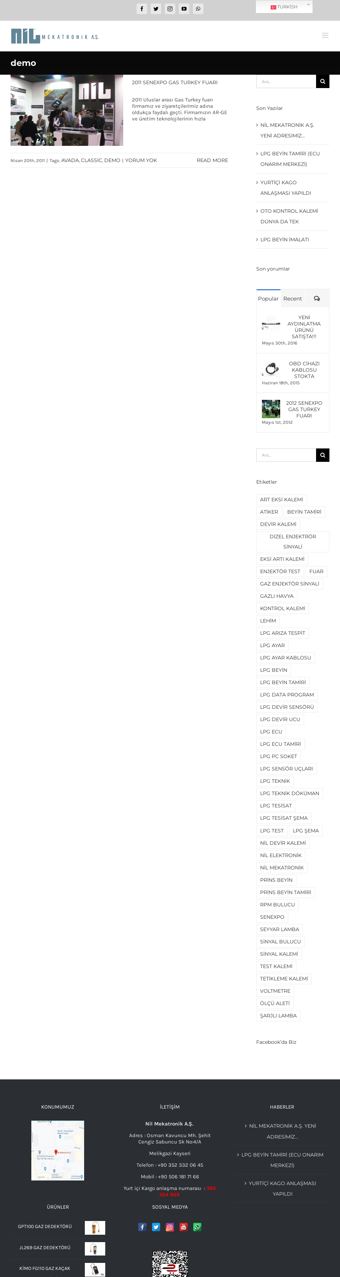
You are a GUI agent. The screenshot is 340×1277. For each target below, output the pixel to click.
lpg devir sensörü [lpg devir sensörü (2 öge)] (287, 707)
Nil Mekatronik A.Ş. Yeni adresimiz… (282, 1131)
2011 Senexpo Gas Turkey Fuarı (175, 82)
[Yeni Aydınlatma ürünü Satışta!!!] (271, 317)
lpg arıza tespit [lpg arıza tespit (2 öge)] (282, 633)
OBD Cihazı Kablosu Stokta (304, 369)
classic (91, 160)
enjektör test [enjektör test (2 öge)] (280, 571)
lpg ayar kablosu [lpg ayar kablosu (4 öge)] (285, 658)
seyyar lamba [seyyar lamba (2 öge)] (279, 929)
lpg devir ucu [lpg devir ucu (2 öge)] (280, 719)
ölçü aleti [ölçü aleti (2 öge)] (275, 1003)
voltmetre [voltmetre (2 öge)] (275, 991)
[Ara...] (286, 81)
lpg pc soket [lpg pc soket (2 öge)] (278, 756)
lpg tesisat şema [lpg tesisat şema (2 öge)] (284, 818)
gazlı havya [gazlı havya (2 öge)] (277, 596)
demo (112, 160)
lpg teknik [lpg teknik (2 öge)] (275, 781)
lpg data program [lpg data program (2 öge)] (287, 695)
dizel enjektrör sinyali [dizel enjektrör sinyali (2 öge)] (293, 542)
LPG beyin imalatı (284, 239)
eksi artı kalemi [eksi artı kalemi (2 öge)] (282, 559)
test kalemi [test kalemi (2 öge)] (276, 966)
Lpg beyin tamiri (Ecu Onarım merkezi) (282, 1160)
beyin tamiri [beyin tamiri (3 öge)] (304, 512)
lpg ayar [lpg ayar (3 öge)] (272, 645)
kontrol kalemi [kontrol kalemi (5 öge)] (282, 608)
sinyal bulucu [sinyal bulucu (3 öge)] (280, 941)
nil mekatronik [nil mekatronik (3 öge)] (282, 867)
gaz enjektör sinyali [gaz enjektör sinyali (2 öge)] (289, 584)
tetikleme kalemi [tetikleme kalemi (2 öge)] (284, 978)
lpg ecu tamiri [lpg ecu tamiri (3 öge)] (280, 744)
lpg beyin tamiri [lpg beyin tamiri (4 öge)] (283, 682)
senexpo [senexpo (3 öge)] (272, 917)
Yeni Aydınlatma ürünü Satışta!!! (304, 327)
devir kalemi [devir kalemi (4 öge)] (278, 524)
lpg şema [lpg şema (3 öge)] (306, 830)
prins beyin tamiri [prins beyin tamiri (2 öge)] (285, 892)
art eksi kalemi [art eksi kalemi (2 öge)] (281, 499)
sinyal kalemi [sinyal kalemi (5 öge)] (279, 954)
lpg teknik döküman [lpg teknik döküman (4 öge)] (289, 793)
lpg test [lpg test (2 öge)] (272, 830)
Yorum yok (141, 160)
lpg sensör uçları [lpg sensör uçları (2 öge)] (286, 768)
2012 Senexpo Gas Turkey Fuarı (304, 409)
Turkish (284, 7)
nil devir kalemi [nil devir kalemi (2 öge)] (283, 843)
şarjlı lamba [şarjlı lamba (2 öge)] (278, 1015)
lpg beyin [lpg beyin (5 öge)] (273, 670)
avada (70, 160)
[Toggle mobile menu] (325, 35)
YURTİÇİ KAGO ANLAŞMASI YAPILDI (282, 1188)
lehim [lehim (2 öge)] (268, 621)
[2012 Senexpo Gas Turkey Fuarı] (271, 403)
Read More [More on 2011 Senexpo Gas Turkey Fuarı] (212, 160)
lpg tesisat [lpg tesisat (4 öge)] (276, 805)
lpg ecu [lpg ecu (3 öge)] (271, 731)
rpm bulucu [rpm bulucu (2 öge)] (277, 904)
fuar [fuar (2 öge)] (316, 571)
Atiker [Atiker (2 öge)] (269, 512)
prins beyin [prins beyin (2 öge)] (276, 880)
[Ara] (322, 81)
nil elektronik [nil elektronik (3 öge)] (281, 855)
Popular (268, 298)
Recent (292, 298)
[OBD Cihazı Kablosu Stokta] (271, 363)
